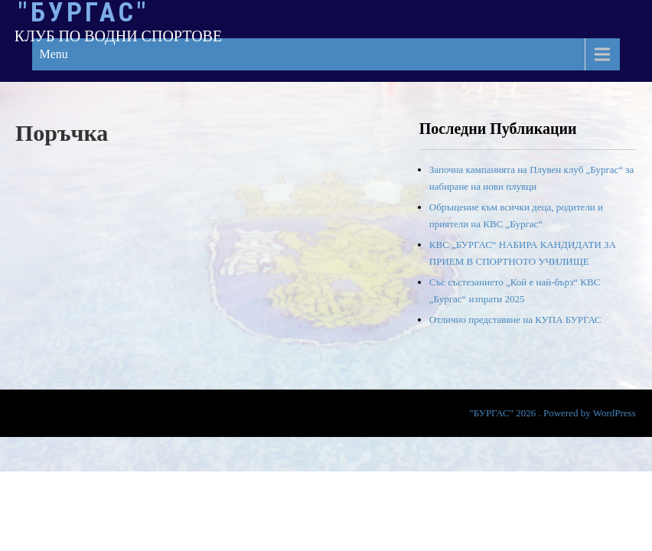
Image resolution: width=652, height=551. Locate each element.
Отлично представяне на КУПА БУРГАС (515, 319)
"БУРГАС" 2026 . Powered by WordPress (552, 413)
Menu (54, 53)
